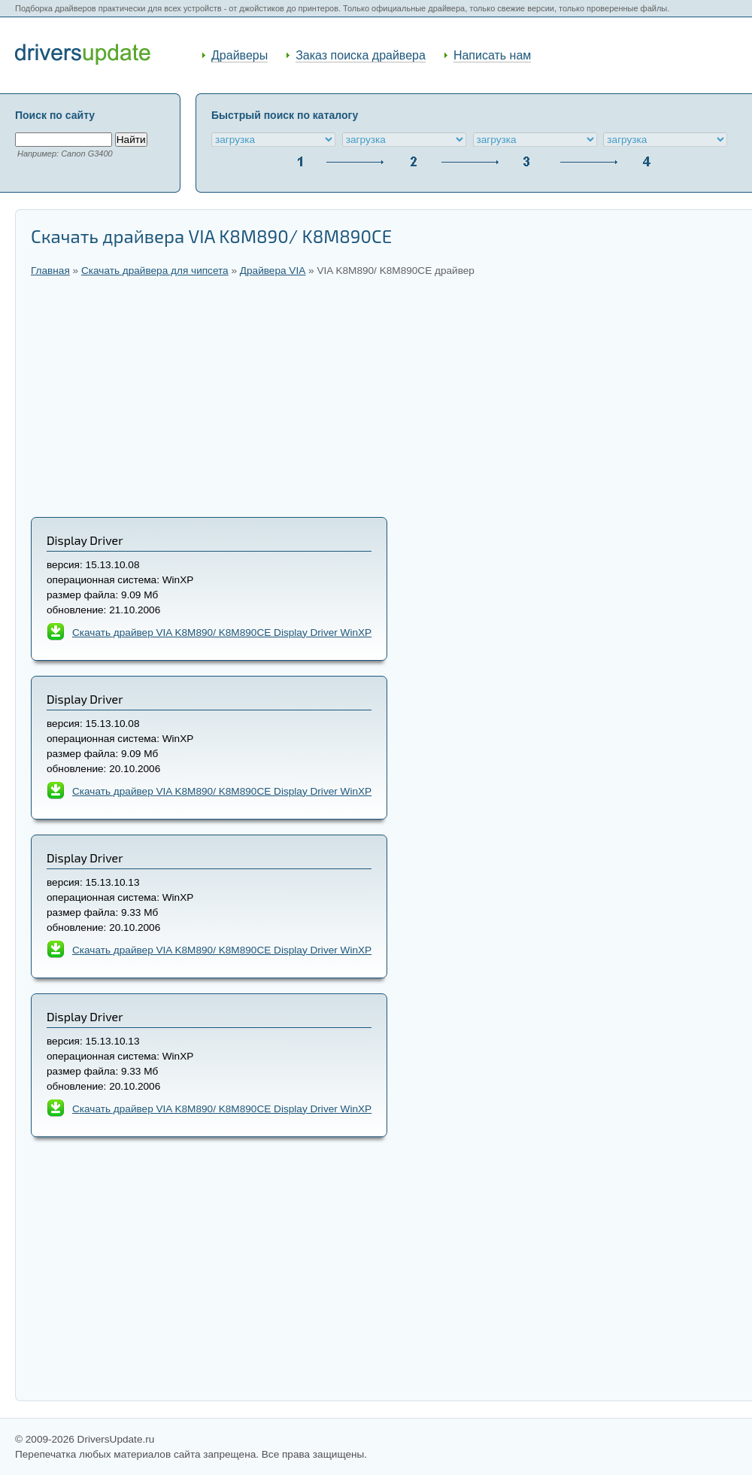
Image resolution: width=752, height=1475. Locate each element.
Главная (50, 270)
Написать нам (492, 55)
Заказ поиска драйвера (361, 55)
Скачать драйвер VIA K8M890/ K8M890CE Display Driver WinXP (221, 950)
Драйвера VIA (272, 270)
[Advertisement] (384, 396)
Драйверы (239, 55)
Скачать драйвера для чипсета (155, 270)
